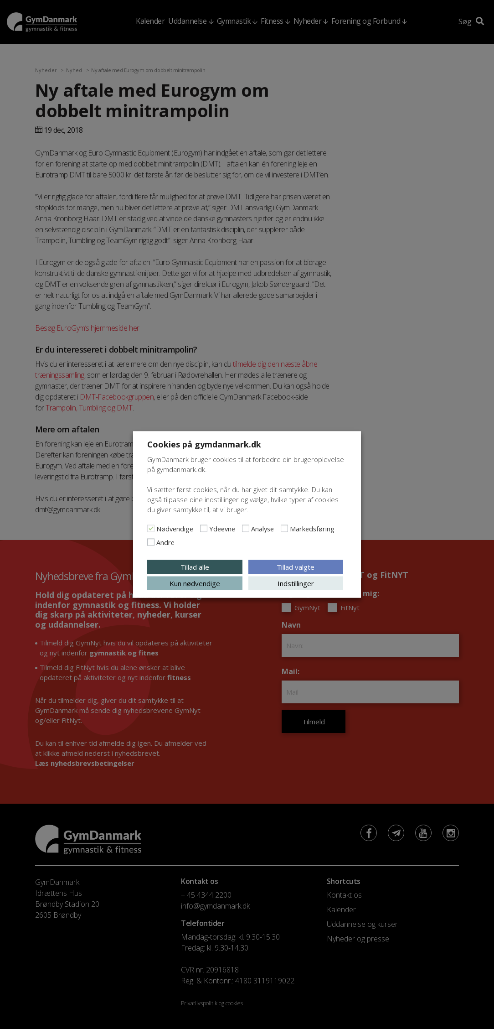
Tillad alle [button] (194, 567)
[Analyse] (245, 528)
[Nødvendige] (150, 528)
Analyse (262, 528)
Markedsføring (312, 528)
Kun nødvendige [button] (195, 583)
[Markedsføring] (284, 528)
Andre (165, 542)
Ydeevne (222, 528)
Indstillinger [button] (296, 583)
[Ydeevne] (203, 528)
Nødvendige (174, 528)
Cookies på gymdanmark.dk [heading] (204, 444)
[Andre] (150, 542)
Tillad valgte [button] (295, 567)
